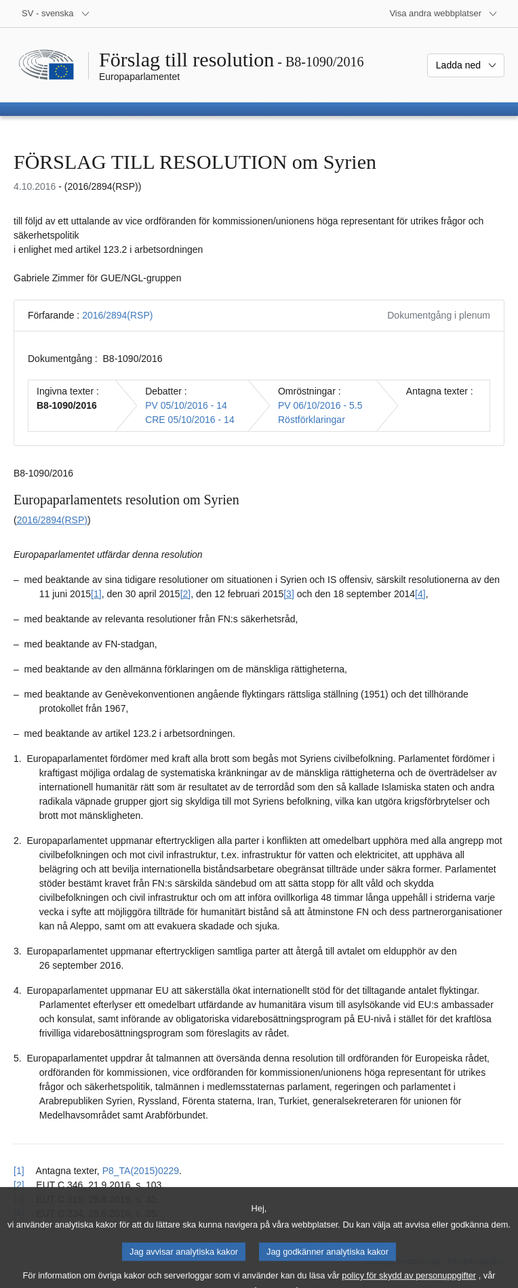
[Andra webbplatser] (443, 13)
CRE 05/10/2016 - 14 (190, 419)
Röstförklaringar (311, 419)
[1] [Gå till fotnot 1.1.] (96, 593)
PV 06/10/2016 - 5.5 (320, 405)
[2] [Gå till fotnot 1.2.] (185, 593)
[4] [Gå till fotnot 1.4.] (420, 593)
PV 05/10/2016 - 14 (186, 405)
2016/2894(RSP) (117, 315)
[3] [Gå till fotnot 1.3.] (288, 593)
